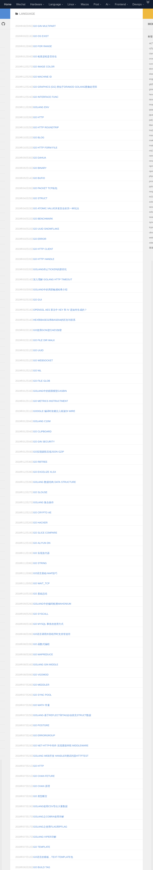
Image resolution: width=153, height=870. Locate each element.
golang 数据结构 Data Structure (54, 490)
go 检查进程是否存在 (45, 65)
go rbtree (40, 470)
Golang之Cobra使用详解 (48, 825)
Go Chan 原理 (41, 794)
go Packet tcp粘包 (45, 197)
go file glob (41, 389)
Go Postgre (41, 734)
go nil (37, 379)
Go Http (38, 774)
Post (96, 4)
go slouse (40, 501)
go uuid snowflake (46, 237)
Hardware (36, 4)
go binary (39, 176)
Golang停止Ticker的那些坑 (49, 278)
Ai (107, 4)
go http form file (45, 156)
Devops (137, 4)
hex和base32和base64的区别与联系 (54, 328)
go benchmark (43, 227)
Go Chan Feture (44, 784)
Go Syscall (40, 622)
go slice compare (45, 541)
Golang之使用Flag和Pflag (50, 835)
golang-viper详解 (44, 845)
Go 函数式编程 (41, 653)
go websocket (43, 369)
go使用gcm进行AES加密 (47, 338)
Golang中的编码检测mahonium (52, 612)
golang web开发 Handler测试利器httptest (60, 764)
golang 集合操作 (43, 511)
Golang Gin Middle (45, 673)
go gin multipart (44, 34)
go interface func (45, 105)
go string (40, 572)
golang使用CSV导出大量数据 (50, 815)
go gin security (44, 450)
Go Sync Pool (42, 703)
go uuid (38, 359)
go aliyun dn (41, 551)
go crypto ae (42, 521)
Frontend (120, 4)
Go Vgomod (41, 683)
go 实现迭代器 (41, 561)
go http (38, 126)
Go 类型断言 (40, 805)
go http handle (43, 267)
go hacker (40, 531)
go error (39, 247)
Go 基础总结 (40, 602)
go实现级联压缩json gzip (48, 460)
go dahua (39, 166)
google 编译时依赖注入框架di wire (54, 419)
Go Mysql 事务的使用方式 (48, 632)
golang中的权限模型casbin (50, 399)
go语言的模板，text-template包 (53, 865)
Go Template (41, 855)
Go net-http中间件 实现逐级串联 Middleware (60, 754)
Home (7, 4)
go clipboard (42, 440)
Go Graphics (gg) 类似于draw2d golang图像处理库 (65, 95)
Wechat (20, 4)
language (27, 22)
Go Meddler (41, 693)
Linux (71, 4)
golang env (41, 116)
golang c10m (41, 430)
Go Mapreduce (43, 663)
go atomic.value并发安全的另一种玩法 (56, 217)
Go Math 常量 (41, 713)
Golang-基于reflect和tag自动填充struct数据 (62, 724)
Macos (85, 4)
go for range (42, 55)
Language (55, 4)
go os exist (41, 44)
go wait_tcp (41, 592)
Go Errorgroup (44, 744)
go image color (44, 75)
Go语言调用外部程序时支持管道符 (51, 642)
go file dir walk (44, 349)
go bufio (39, 186)
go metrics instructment (50, 409)
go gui (37, 308)
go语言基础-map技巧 (45, 582)
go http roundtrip (46, 136)
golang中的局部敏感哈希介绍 (50, 298)
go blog (38, 146)
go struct (40, 207)
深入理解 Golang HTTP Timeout (52, 288)
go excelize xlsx (44, 480)
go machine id (42, 85)
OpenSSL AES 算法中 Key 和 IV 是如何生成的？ (60, 318)
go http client (43, 257)
